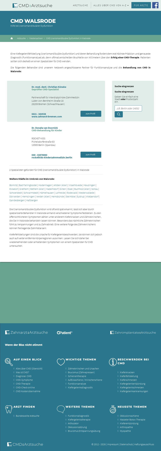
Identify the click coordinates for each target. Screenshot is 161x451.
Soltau (94, 188)
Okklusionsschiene (129, 415)
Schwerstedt (15, 192)
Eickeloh (13, 188)
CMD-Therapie (23, 383)
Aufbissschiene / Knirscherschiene (85, 379)
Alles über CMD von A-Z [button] (110, 5)
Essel (70, 188)
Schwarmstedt (31, 192)
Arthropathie (126, 427)
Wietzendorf (92, 196)
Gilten (63, 188)
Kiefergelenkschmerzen (132, 387)
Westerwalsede (86, 192)
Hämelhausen (47, 192)
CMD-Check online (25, 387)
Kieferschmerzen (128, 379)
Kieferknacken (127, 372)
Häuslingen (89, 185)
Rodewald (72, 192)
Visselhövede (75, 185)
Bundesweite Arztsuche (27, 415)
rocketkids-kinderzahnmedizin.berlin (52, 157)
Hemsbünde (57, 196)
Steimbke (70, 196)
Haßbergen (32, 200)
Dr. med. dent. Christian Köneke (49, 86)
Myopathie (125, 430)
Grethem (24, 188)
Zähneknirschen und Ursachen (83, 368)
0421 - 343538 (39, 114)
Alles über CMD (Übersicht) (29, 368)
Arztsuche (80, 5)
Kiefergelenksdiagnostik (80, 387)
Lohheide (60, 192)
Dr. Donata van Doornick (45, 127)
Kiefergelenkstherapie (79, 419)
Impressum (113, 444)
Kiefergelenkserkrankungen (134, 391)
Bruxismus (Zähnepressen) (81, 372)
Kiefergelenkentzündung (132, 383)
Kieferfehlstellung (129, 376)
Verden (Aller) (43, 196)
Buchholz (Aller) (82, 188)
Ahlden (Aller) (60, 185)
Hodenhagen (45, 185)
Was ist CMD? (22, 372)
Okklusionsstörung (77, 427)
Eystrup (80, 196)
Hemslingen (28, 196)
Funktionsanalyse (77, 383)
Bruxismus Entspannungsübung (84, 430)
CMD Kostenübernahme (28, 391)
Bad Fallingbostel (28, 185)
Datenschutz (126, 444)
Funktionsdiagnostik (78, 415)
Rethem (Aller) (37, 188)
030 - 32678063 (39, 155)
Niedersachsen (36, 38)
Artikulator (73, 423)
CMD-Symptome (24, 379)
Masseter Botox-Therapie (132, 419)
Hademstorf (52, 188)
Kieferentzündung (129, 423)
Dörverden (15, 196)
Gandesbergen (17, 200)
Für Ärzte (141, 5)
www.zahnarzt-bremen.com (47, 116)
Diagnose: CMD (23, 376)
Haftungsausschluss (144, 444)
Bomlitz (13, 185)
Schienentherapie (77, 376)
